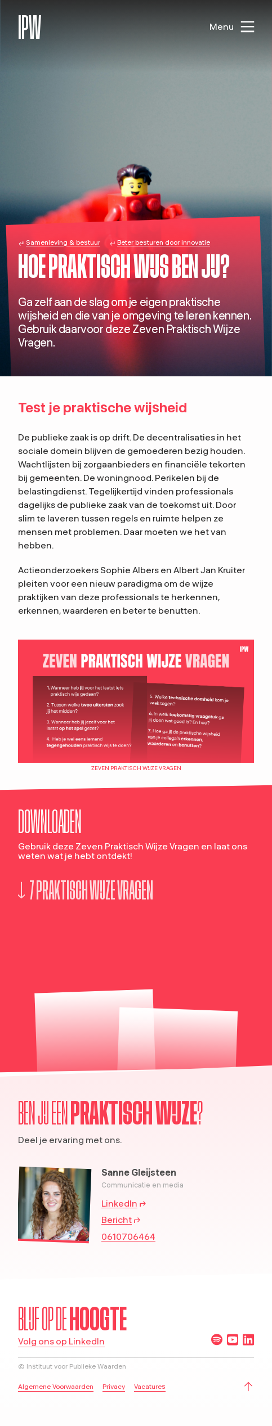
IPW (29, 27)
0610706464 (128, 1236)
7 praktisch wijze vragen (85, 890)
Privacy (113, 1386)
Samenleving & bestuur (63, 242)
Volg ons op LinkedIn (61, 1342)
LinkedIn (119, 1203)
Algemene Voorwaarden (55, 1386)
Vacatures (150, 1386)
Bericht (116, 1219)
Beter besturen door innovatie (163, 242)
